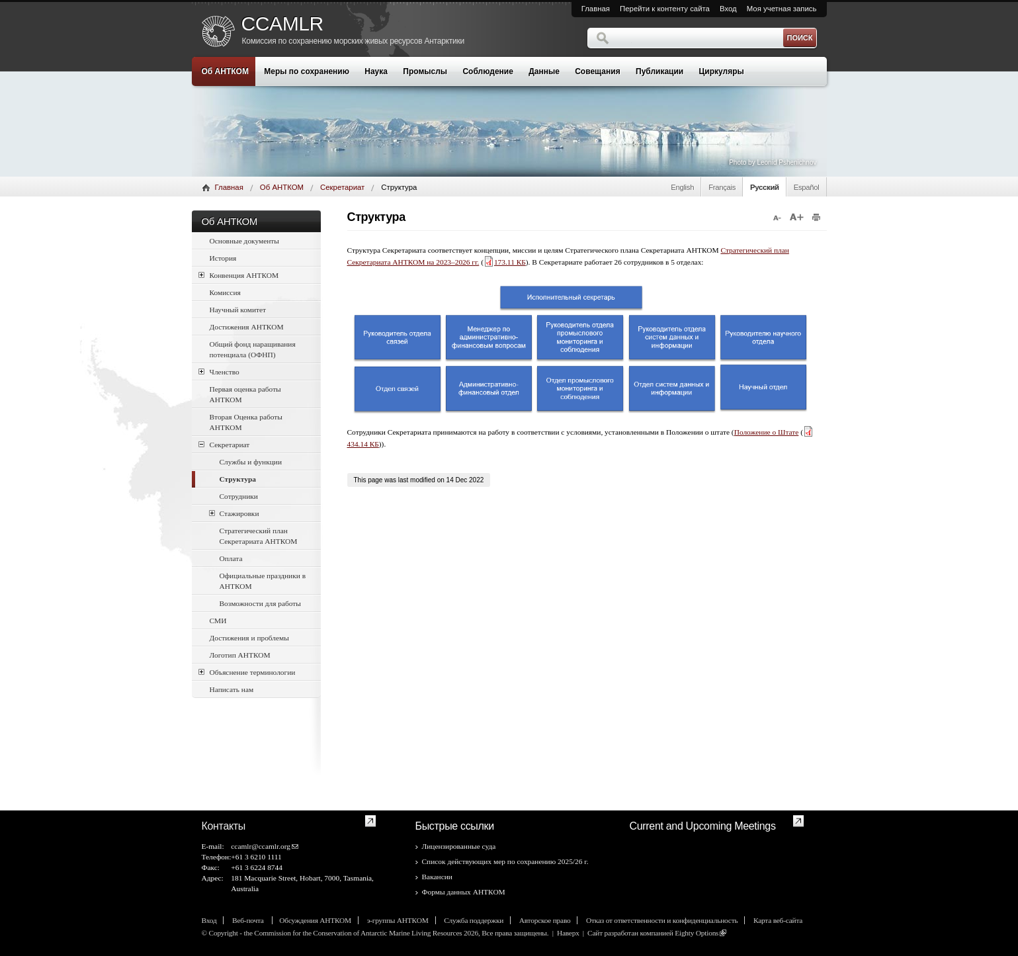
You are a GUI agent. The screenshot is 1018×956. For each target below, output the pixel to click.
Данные (544, 71)
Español (807, 187)
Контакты (224, 826)
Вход (728, 9)
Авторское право (545, 920)
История (223, 258)
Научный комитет (238, 310)
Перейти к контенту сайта (665, 9)
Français (722, 187)
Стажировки (234, 513)
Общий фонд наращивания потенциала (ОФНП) (253, 349)
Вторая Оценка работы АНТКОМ (246, 422)
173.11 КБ (505, 262)
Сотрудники (239, 496)
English (682, 187)
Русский (764, 187)
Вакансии (437, 877)
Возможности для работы (260, 603)
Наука (376, 71)
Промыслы (425, 71)
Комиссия (225, 292)
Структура (238, 479)
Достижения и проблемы (249, 638)
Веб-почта (248, 920)
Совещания (597, 71)
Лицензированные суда (459, 846)
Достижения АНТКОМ (247, 327)
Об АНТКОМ (225, 71)
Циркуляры (721, 71)
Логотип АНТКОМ (240, 655)
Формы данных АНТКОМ (463, 892)
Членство (218, 371)
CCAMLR (282, 24)
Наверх (568, 933)
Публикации (659, 71)
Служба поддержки (473, 920)
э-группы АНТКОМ (398, 920)
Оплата (231, 558)
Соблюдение (487, 71)
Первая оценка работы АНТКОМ (245, 394)
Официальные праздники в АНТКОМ (263, 581)
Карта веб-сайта (777, 920)
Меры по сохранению (306, 71)
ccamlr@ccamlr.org (260, 846)
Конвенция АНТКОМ (238, 275)
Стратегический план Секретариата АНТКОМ (259, 536)
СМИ (218, 621)
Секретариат (342, 187)
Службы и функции (251, 462)
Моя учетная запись (782, 9)
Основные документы (245, 241)
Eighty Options (696, 933)
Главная (595, 9)
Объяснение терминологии (247, 672)
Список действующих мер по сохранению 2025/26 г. (505, 861)
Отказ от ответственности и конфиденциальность (662, 920)
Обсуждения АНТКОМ (315, 920)
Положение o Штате (766, 432)
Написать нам (232, 689)
